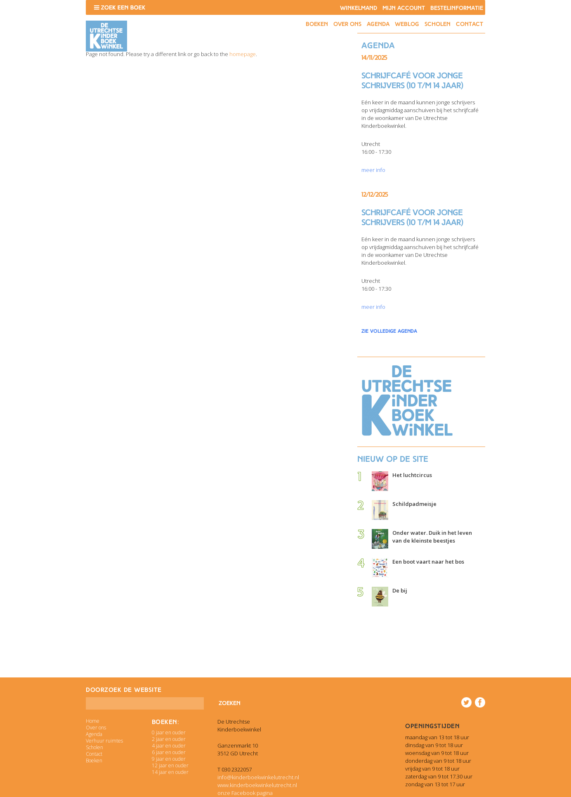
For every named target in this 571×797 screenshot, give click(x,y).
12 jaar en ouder (170, 765)
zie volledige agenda (389, 331)
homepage (242, 54)
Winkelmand (358, 8)
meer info (373, 170)
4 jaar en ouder (169, 745)
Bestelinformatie (456, 8)
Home (92, 720)
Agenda (378, 24)
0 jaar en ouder (169, 732)
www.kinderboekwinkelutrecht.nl (257, 785)
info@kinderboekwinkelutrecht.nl (258, 777)
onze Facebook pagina (245, 793)
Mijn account (403, 8)
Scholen (438, 24)
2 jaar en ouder (169, 739)
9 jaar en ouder (169, 758)
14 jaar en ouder (170, 772)
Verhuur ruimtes (104, 740)
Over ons (347, 24)
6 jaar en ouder (169, 752)
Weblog (407, 24)
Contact (469, 24)
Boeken (317, 24)
